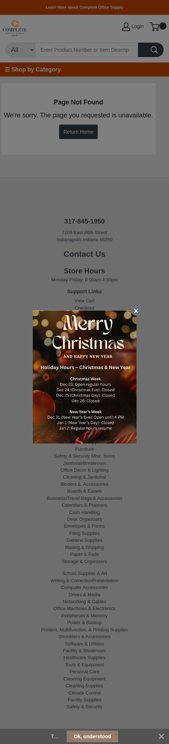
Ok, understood (92, 736)
